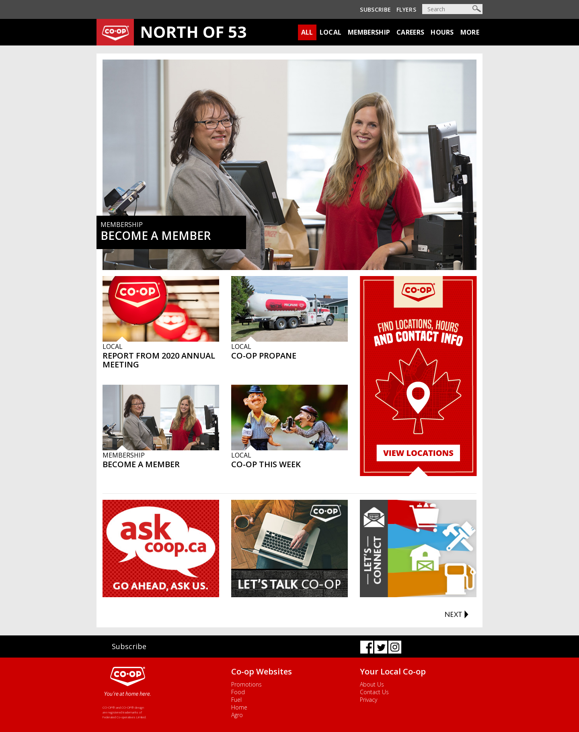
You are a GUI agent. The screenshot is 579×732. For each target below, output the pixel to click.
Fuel (236, 699)
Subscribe (375, 9)
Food (238, 692)
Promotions (246, 684)
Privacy (368, 699)
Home (239, 707)
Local (331, 32)
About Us (372, 684)
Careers (410, 32)
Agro (237, 715)
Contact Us (374, 692)
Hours (442, 32)
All (307, 32)
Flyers (406, 9)
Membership (369, 32)
